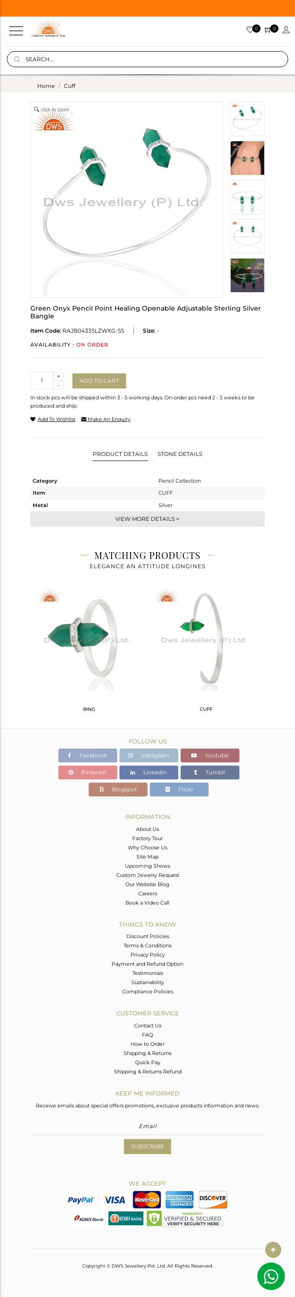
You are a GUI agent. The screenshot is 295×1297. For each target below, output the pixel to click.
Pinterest (87, 772)
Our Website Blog (147, 884)
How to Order (147, 1044)
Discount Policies (147, 936)
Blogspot (118, 789)
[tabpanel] (89, 653)
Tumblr (210, 772)
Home (46, 85)
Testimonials (147, 973)
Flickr (179, 789)
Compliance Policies (147, 991)
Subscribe (147, 1146)
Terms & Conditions (147, 945)
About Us (147, 829)
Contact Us (147, 1025)
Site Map (147, 856)
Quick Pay (147, 1062)
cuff (69, 85)
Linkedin (148, 772)
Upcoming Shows (147, 866)
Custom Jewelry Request (147, 875)
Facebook (87, 755)
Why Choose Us (147, 847)
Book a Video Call (147, 902)
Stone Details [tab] (180, 453)
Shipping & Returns (147, 1053)
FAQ (147, 1035)
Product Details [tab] (120, 453)
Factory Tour (147, 838)
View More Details (147, 518)
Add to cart (99, 380)
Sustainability (147, 982)
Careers (147, 893)
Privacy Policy (147, 954)
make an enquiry (105, 419)
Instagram (149, 755)
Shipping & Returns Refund (148, 1071)
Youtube (209, 755)
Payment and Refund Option (147, 964)
